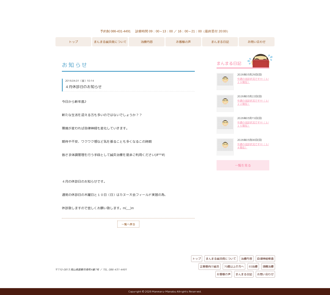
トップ (73, 42)
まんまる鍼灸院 (165, 14)
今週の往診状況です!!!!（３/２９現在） (253, 80)
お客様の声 (183, 42)
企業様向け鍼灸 (209, 266)
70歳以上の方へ (234, 266)
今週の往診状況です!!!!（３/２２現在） (253, 102)
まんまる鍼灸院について (110, 42)
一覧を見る (243, 165)
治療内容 (147, 42)
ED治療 (253, 266)
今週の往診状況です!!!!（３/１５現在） (253, 124)
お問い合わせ (257, 42)
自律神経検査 (265, 259)
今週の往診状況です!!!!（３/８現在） (253, 145)
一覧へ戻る (128, 224)
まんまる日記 (220, 42)
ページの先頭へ (161, 268)
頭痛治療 (268, 266)
